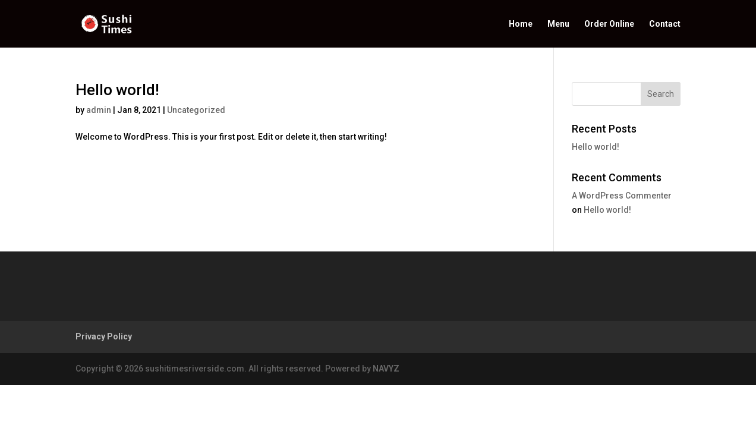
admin (98, 110)
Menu (558, 24)
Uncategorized (196, 110)
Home (521, 24)
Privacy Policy (103, 336)
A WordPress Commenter (622, 195)
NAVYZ (386, 368)
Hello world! (117, 90)
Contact (665, 24)
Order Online (609, 24)
